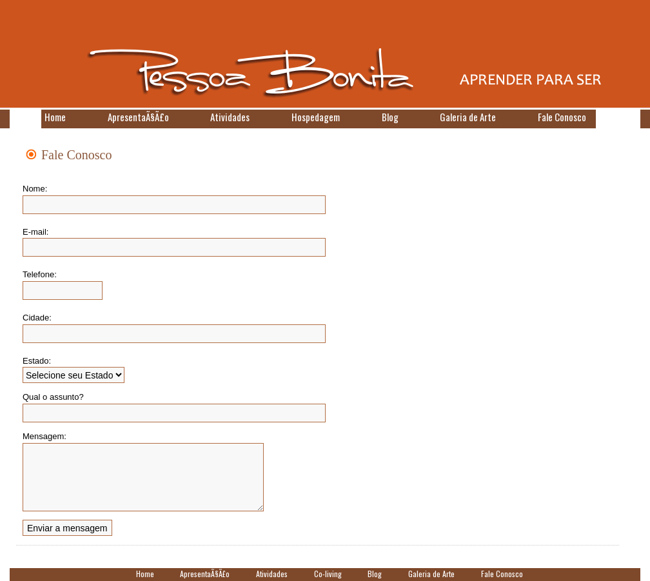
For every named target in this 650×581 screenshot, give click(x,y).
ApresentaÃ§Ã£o (138, 117)
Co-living (328, 573)
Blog (390, 117)
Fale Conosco (562, 117)
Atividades (230, 117)
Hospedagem (315, 117)
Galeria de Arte (468, 117)
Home (55, 117)
